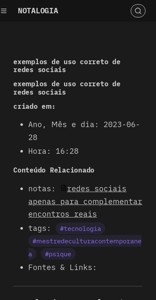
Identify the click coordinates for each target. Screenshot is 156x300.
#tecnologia (80, 228)
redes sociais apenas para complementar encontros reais (85, 201)
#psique (58, 254)
